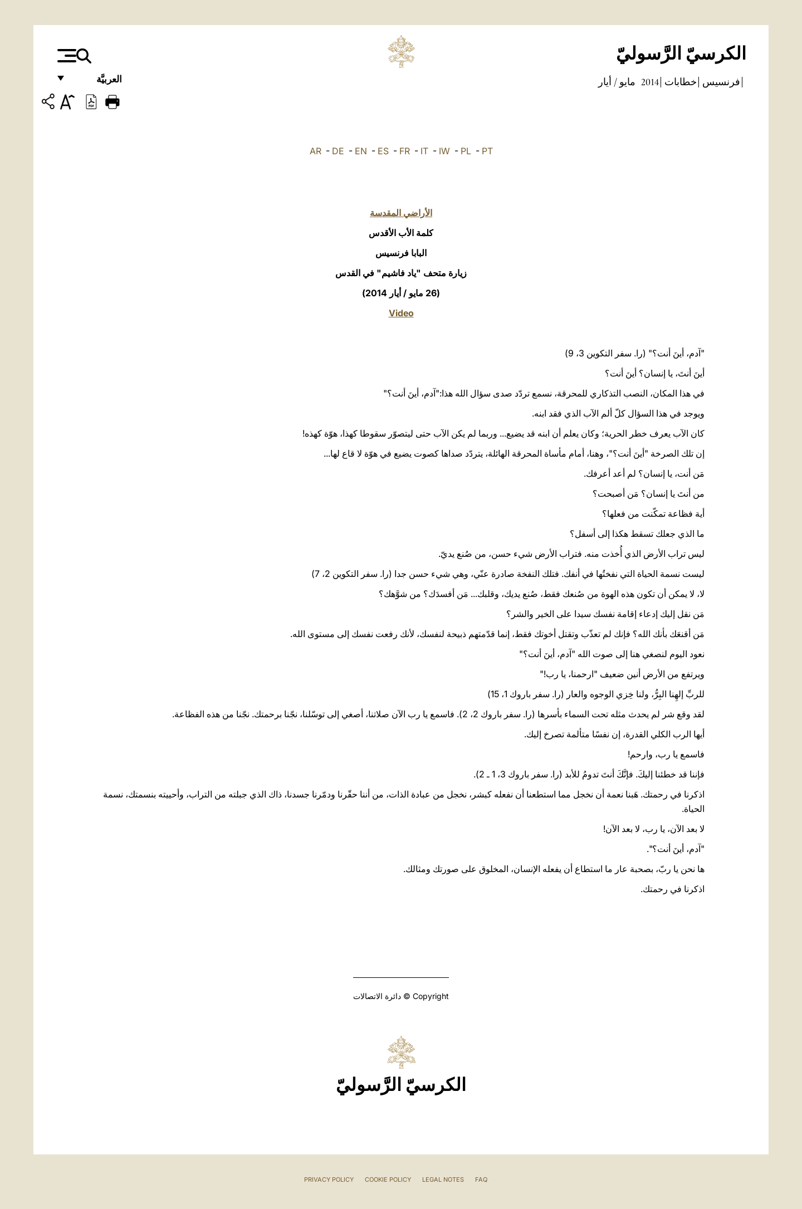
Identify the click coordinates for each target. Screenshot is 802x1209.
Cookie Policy (388, 1179)
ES (383, 150)
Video (401, 313)
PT (487, 150)
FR (404, 150)
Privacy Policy (329, 1179)
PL (466, 150)
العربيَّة (97, 82)
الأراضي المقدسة (401, 212)
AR (315, 150)
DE (338, 150)
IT (424, 150)
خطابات (679, 82)
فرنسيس (720, 82)
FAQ (481, 1179)
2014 (649, 82)
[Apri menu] (65, 55)
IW (444, 150)
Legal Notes (443, 1179)
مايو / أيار (616, 82)
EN (361, 150)
